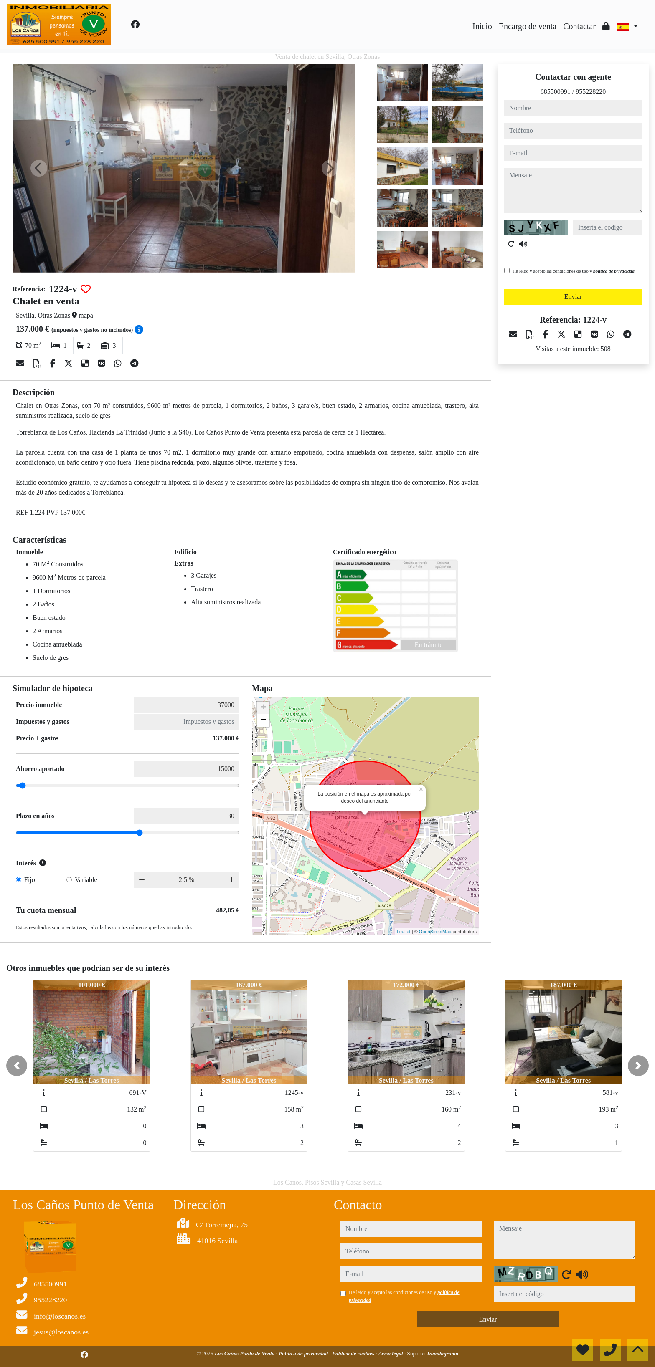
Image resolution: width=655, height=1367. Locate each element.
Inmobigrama (443, 1353)
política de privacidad (614, 270)
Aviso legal (391, 1353)
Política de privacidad (304, 1353)
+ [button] (263, 708)
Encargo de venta (527, 26)
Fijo (29, 879)
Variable (86, 879)
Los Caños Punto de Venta (245, 1353)
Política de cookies (354, 1353)
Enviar (573, 296)
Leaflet (404, 931)
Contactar (579, 26)
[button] (16, 1065)
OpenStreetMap (435, 931)
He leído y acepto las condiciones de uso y (574, 270)
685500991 (556, 91)
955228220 (591, 91)
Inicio (482, 26)
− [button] (263, 720)
